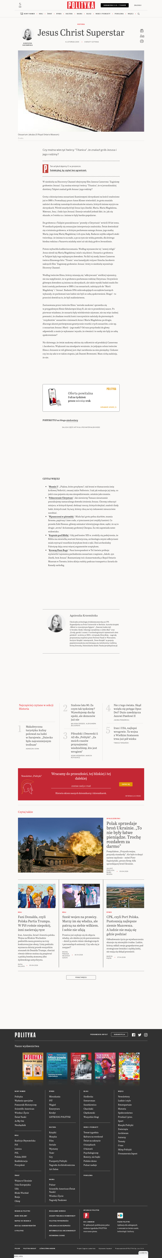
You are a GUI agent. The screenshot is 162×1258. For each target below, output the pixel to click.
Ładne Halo (91, 1248)
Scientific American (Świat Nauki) (62, 1190)
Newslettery (124, 1096)
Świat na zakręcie (92, 1140)
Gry (51, 1156)
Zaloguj (137, 5)
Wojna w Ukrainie (23, 1180)
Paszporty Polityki (58, 1161)
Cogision (85, 1248)
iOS (84, 1222)
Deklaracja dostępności (59, 1226)
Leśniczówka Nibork (47, 1248)
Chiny (17, 1201)
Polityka (19, 1096)
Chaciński (88, 1108)
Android (90, 1222)
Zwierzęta (123, 1129)
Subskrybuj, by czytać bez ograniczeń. (68, 170)
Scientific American (24, 1108)
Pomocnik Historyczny (26, 1104)
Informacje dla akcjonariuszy (62, 1231)
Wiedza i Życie (22, 1112)
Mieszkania (54, 1096)
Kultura (69, 14)
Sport (120, 1120)
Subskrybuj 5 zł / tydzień (114, 5)
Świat (49, 14)
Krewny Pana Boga (58, 550)
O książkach (89, 1144)
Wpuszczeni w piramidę (61, 516)
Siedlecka (88, 1096)
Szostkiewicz (90, 1104)
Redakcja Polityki (22, 1211)
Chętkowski (89, 1112)
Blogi (88, 14)
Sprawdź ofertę (108, 407)
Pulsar (52, 1184)
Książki (52, 1132)
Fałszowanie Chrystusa (61, 497)
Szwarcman (89, 1100)
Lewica (18, 1148)
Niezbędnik (20, 1125)
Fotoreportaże (125, 1104)
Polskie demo (90, 1161)
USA (17, 1188)
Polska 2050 (20, 1156)
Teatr (51, 1152)
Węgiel (52, 1104)
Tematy (121, 1141)
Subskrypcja (119, 1034)
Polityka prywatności (58, 1221)
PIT (51, 1100)
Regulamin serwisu (57, 1211)
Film (51, 1140)
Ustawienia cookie (57, 1236)
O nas (120, 1145)
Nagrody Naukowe (58, 1200)
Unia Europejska (23, 1184)
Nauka (79, 14)
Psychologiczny (91, 1152)
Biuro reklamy (21, 1216)
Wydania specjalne (24, 1100)
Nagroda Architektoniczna (62, 1165)
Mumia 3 (53, 486)
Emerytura (54, 1108)
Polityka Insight (29, 1248)
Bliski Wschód (21, 1192)
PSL (17, 1152)
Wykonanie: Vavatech (105, 1248)
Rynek (59, 14)
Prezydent (20, 1165)
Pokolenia (119, 14)
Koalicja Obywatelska (25, 1140)
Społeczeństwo (125, 1112)
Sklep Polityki (125, 1149)
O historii (88, 1148)
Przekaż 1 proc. (125, 1116)
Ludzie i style (124, 1100)
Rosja (17, 1196)
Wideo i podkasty (103, 14)
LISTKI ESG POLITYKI (59, 1116)
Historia (81, 24)
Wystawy (53, 1148)
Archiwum (123, 1133)
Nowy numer (29, 14)
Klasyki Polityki (125, 1125)
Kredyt (52, 1112)
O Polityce (19, 1231)
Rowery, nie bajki (92, 1156)
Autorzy (122, 1137)
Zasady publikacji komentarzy (62, 1216)
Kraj (41, 14)
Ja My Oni (19, 1120)
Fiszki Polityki (123, 1222)
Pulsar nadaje (90, 1165)
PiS (16, 1144)
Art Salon (53, 1169)
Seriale (52, 1144)
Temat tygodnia (91, 1132)
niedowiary (72, 420)
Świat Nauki (20, 1116)
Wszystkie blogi (91, 1116)
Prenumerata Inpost (99, 1034)
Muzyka (53, 1136)
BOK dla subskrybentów (25, 1226)
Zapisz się (126, 784)
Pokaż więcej (81, 977)
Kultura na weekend (93, 1136)
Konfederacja (21, 1161)
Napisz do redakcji (23, 1221)
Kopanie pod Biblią (58, 535)
